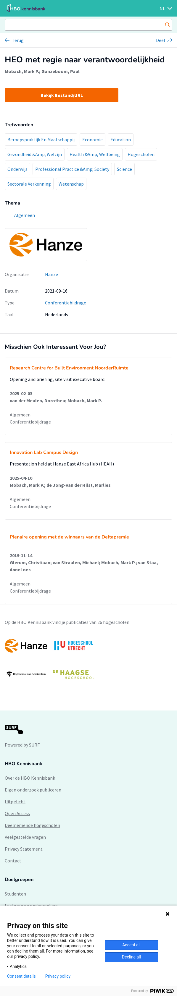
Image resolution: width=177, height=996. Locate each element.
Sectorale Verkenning (29, 184)
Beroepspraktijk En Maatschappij (41, 139)
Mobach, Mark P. (22, 71)
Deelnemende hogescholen (32, 825)
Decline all (131, 957)
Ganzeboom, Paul (60, 71)
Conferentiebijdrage (65, 302)
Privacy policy (57, 976)
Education (120, 139)
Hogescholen (141, 154)
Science (124, 169)
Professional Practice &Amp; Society (72, 169)
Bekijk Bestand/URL (62, 95)
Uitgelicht (15, 801)
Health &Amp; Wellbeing (95, 154)
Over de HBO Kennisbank (30, 778)
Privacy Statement (24, 849)
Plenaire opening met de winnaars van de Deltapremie (69, 537)
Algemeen (20, 415)
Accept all (131, 945)
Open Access (17, 813)
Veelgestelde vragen (25, 837)
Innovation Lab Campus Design (44, 452)
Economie (92, 139)
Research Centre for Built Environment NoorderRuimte (69, 368)
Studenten (15, 894)
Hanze (51, 274)
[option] (88, 660)
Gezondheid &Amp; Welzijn (34, 154)
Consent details (21, 976)
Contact (13, 861)
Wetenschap (71, 184)
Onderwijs (17, 169)
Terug (18, 40)
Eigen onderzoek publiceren (33, 790)
